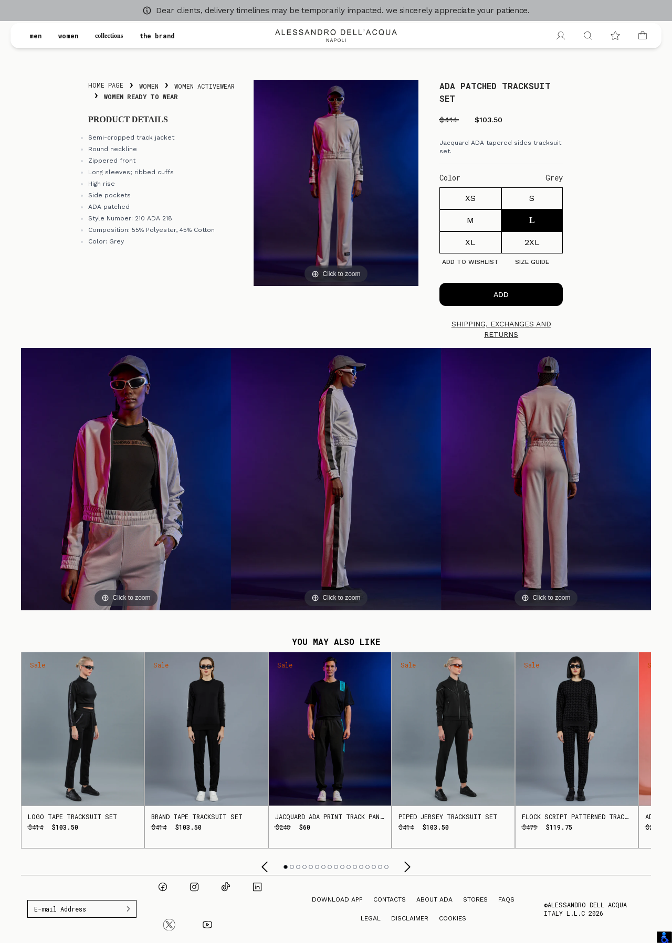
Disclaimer (409, 918)
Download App (337, 899)
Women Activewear (204, 86)
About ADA (434, 899)
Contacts (389, 899)
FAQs (506, 899)
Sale (37, 665)
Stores (475, 899)
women (68, 35)
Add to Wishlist (470, 262)
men (35, 35)
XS (470, 198)
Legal (371, 918)
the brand (166, 35)
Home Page (105, 85)
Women (149, 86)
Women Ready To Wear (141, 96)
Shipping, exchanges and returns (501, 329)
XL (470, 242)
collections (113, 35)
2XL (532, 242)
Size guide (532, 262)
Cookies (452, 918)
